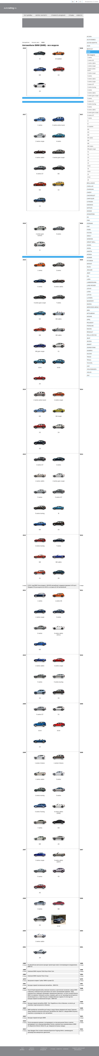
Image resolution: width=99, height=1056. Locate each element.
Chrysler (90, 198)
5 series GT (90, 101)
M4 (88, 135)
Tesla (89, 360)
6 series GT (90, 115)
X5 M (88, 166)
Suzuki (89, 353)
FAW (88, 220)
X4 (88, 160)
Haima (89, 245)
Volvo (89, 372)
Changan (90, 189)
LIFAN (89, 291)
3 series (89, 76)
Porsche (90, 326)
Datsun (89, 208)
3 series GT (90, 84)
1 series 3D (90, 60)
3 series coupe (91, 81)
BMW (88, 52)
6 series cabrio (91, 109)
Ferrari (90, 223)
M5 (88, 140)
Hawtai (89, 251)
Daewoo (90, 205)
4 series (89, 90)
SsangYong (91, 347)
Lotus (89, 295)
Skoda (89, 341)
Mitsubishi (91, 313)
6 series (89, 107)
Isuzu (89, 267)
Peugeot (90, 322)
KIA (88, 276)
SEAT (88, 338)
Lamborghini (91, 282)
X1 (88, 152)
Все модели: (91, 55)
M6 (88, 143)
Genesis (90, 239)
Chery (89, 192)
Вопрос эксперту (41, 15)
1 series (89, 57)
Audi (88, 46)
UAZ (88, 366)
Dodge (89, 211)
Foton (89, 232)
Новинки (65, 1049)
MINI (88, 310)
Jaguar (89, 270)
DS (88, 217)
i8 (87, 123)
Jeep (88, 273)
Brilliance (91, 183)
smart (89, 344)
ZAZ (88, 375)
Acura (89, 36)
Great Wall (91, 242)
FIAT (88, 226)
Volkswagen (91, 369)
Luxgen (89, 298)
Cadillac (90, 186)
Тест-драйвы (28, 15)
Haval (89, 248)
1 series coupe (91, 66)
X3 (88, 157)
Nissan (89, 316)
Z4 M (88, 177)
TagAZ (89, 357)
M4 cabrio (90, 138)
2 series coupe (91, 73)
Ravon (89, 329)
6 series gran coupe (92, 112)
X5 (88, 163)
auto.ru (10, 8)
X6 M (88, 171)
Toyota (89, 363)
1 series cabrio (91, 63)
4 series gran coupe (92, 95)
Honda (89, 254)
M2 (88, 129)
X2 (88, 154)
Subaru (89, 350)
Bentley (90, 49)
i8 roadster (90, 126)
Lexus (89, 288)
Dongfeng (91, 214)
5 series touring (91, 104)
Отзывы (71, 15)
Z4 (88, 174)
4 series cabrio (91, 93)
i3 (87, 121)
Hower (89, 257)
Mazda (89, 304)
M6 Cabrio (90, 146)
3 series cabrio (91, 78)
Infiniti (89, 264)
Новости (79, 15)
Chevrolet (91, 195)
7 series (89, 118)
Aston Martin (92, 43)
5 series (89, 98)
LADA (88, 279)
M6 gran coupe (91, 149)
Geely (89, 236)
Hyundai (90, 260)
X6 (88, 168)
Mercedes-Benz (93, 307)
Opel (88, 319)
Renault (90, 332)
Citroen (90, 201)
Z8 (88, 180)
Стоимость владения (58, 15)
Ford (89, 229)
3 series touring (91, 87)
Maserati (90, 301)
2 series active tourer (91, 69)
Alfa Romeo (91, 39)
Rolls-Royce (91, 335)
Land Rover (91, 285)
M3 (88, 132)
